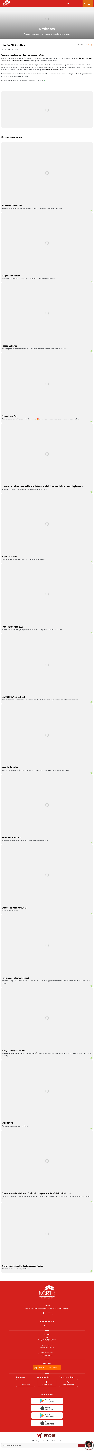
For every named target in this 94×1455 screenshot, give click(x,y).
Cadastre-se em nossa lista (47, 1367)
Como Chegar (47, 1313)
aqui (45, 80)
